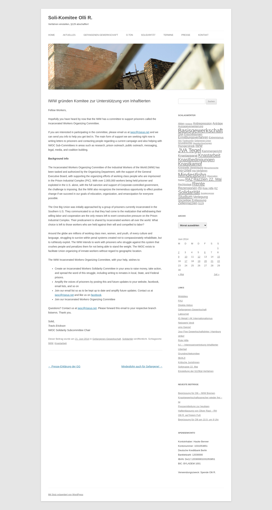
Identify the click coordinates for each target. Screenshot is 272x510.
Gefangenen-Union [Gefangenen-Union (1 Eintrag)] (202, 141)
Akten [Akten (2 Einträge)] (181, 123)
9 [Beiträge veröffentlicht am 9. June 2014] (178, 256)
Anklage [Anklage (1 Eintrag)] (188, 124)
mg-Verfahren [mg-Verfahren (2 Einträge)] (199, 170)
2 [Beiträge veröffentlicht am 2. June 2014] (178, 252)
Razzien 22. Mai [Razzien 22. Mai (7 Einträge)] (208, 179)
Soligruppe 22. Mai (188, 366)
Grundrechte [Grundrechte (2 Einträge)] (185, 143)
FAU (180, 300)
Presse (185, 35)
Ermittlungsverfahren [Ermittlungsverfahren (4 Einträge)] (193, 137)
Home (51, 35)
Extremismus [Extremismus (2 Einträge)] (216, 137)
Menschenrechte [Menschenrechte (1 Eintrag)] (211, 168)
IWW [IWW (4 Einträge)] (198, 146)
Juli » (216, 274)
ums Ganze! (184, 327)
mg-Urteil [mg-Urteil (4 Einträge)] (184, 170)
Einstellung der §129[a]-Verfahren (196, 371)
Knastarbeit (61, 343)
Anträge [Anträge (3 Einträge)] (218, 123)
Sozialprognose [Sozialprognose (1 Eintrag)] (207, 193)
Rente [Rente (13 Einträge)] (198, 183)
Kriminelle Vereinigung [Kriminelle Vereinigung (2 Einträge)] (190, 167)
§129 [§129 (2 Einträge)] (201, 203)
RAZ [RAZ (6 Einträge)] (189, 179)
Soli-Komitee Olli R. (70, 17)
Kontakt (203, 35)
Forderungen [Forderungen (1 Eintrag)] (188, 141)
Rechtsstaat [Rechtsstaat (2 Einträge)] (185, 184)
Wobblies (183, 296)
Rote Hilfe (183, 340)
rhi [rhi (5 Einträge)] (200, 188)
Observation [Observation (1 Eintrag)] (212, 176)
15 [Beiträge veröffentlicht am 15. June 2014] (218, 256)
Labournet (183, 314)
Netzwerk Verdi (186, 322)
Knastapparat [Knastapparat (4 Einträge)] (188, 155)
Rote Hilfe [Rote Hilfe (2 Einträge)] (208, 188)
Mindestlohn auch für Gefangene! (142, 366)
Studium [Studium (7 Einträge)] (185, 197)
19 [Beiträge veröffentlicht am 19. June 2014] (199, 261)
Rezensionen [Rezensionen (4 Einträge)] (187, 188)
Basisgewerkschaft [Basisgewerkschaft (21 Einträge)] (200, 130)
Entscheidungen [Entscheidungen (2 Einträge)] (193, 134)
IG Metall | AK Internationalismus (195, 318)
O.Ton (129, 35)
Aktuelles (69, 35)
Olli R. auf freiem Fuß (189, 415)
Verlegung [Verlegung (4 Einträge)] (200, 197)
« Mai (181, 274)
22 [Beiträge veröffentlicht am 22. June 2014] (218, 261)
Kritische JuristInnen (189, 362)
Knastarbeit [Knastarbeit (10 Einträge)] (209, 155)
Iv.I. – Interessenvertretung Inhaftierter (198, 344)
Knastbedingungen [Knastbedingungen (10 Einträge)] (196, 159)
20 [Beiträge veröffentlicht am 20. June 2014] (205, 261)
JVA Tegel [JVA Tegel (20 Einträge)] (189, 150)
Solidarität (148, 35)
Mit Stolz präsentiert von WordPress (65, 494)
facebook (96, 294)
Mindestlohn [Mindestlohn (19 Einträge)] (192, 175)
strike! (181, 336)
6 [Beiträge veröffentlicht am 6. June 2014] (204, 252)
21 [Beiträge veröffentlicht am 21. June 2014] (212, 261)
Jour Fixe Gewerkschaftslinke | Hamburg (199, 331)
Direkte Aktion (185, 305)
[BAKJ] (181, 358)
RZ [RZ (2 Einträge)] (216, 188)
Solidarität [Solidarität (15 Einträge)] (189, 192)
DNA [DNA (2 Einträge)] (180, 134)
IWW (50, 343)
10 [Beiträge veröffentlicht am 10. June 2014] (186, 256)
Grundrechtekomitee (189, 353)
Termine (168, 35)
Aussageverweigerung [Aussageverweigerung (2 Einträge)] (190, 126)
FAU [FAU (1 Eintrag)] (180, 141)
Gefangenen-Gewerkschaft (101, 35)
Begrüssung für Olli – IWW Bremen (196, 393)
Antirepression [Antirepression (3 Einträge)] (202, 123)
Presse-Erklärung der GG (64, 366)
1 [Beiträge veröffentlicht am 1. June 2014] (218, 248)
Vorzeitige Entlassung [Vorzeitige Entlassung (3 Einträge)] (192, 200)
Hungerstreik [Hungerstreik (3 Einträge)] (186, 146)
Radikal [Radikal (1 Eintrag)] (181, 180)
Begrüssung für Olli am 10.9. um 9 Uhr (198, 419)
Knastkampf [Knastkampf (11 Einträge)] (190, 163)
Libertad (182, 349)
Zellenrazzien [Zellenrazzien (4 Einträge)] (188, 203)
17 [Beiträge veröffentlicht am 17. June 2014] (186, 261)
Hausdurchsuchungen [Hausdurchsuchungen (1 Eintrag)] (202, 143)
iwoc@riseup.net (139, 132)
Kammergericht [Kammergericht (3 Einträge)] (212, 151)
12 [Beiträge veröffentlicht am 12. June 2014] (199, 256)
